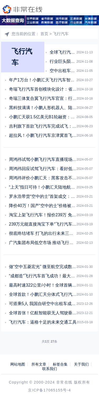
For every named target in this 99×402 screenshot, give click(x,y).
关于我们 (81, 364)
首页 (44, 33)
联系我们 (49, 369)
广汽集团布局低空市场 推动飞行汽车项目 (47, 242)
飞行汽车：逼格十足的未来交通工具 (43, 322)
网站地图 (17, 364)
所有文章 (38, 364)
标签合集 (60, 364)
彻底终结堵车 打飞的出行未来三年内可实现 (49, 233)
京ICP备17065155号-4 (49, 390)
